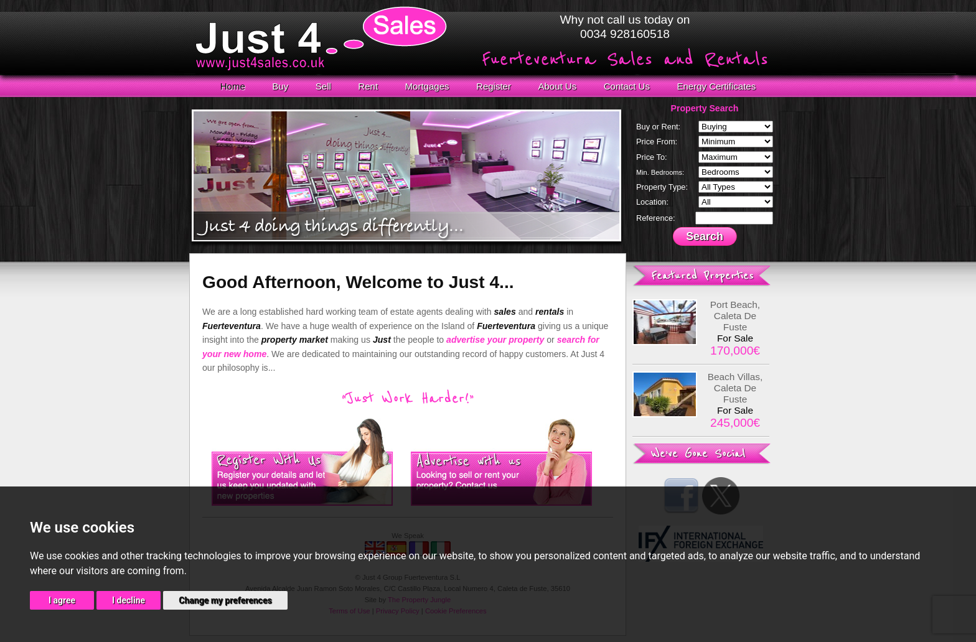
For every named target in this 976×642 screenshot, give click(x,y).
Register (493, 86)
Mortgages (427, 86)
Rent (368, 86)
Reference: (655, 218)
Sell (323, 86)
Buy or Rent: (658, 126)
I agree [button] (62, 600)
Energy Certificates (716, 86)
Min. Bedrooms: (660, 172)
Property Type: (662, 187)
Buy (280, 86)
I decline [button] (128, 600)
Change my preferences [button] (225, 600)
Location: (652, 202)
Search (704, 236)
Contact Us (627, 86)
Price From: (656, 141)
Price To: (651, 157)
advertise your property (495, 340)
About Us (557, 86)
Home (232, 86)
